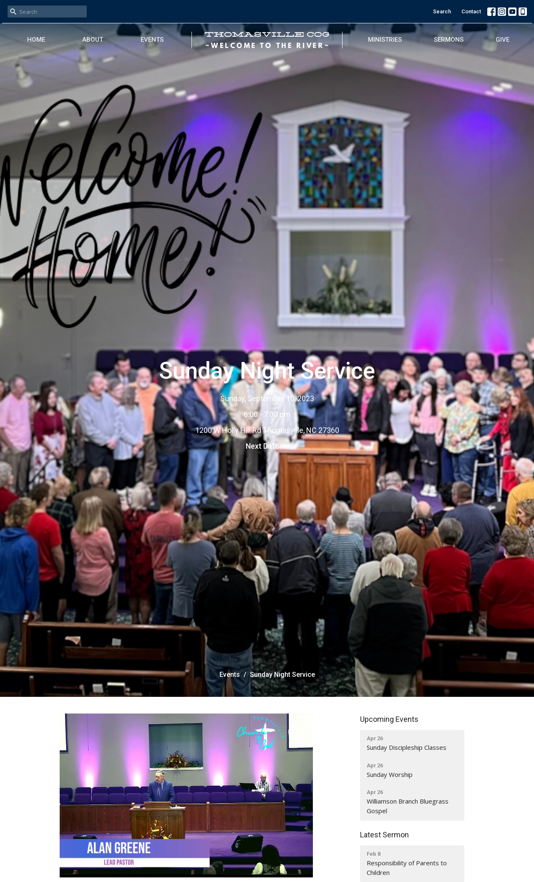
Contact (471, 11)
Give (502, 39)
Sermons (448, 39)
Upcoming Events (389, 719)
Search (442, 11)
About (92, 39)
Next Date (267, 445)
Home (36, 39)
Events (152, 39)
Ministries (385, 39)
